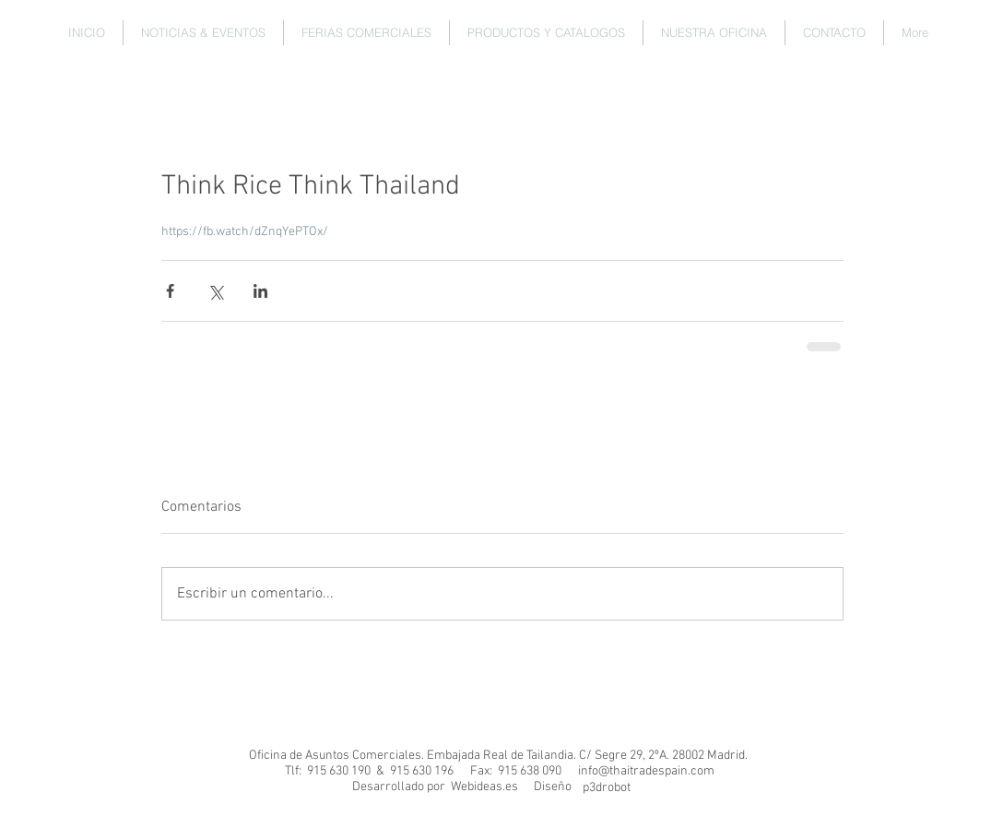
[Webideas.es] (484, 787)
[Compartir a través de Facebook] (170, 291)
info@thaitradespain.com (646, 771)
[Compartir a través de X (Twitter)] (215, 291)
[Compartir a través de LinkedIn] (260, 291)
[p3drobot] (606, 788)
